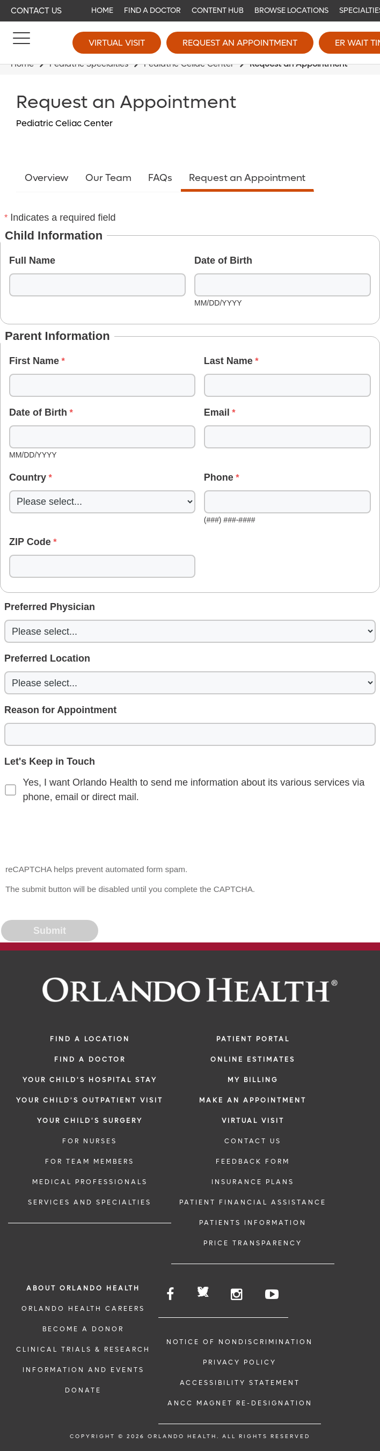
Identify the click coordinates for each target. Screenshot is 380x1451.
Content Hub (218, 10)
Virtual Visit (117, 42)
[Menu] (21, 43)
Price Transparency (252, 1243)
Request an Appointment (239, 42)
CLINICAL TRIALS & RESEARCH (83, 1349)
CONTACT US (252, 1141)
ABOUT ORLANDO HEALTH (83, 1288)
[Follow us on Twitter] (203, 1293)
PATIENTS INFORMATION (252, 1222)
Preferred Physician (49, 606)
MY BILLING (253, 1080)
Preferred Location (47, 658)
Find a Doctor (152, 10)
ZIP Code (30, 541)
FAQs (160, 178)
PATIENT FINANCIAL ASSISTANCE (252, 1202)
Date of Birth (223, 260)
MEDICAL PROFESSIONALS (90, 1182)
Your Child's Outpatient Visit (89, 1100)
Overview (47, 178)
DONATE (83, 1390)
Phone (218, 477)
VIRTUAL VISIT (253, 1120)
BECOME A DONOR (83, 1329)
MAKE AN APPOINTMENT (252, 1100)
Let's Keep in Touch (49, 761)
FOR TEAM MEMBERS (89, 1161)
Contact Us (36, 10)
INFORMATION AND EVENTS (83, 1370)
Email (217, 412)
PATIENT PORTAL (253, 1039)
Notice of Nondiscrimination (239, 1342)
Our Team (108, 178)
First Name (34, 361)
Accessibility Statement (240, 1383)
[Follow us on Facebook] (171, 1294)
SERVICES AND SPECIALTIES (89, 1202)
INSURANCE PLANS (252, 1182)
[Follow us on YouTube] (272, 1294)
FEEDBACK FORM (253, 1161)
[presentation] (83, 834)
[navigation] (190, 10)
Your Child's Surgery (90, 1120)
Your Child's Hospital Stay (90, 1080)
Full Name (32, 260)
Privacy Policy (239, 1362)
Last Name (228, 361)
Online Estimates (252, 1059)
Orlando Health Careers (83, 1308)
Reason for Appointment (60, 710)
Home (102, 10)
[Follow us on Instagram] (237, 1294)
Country (27, 477)
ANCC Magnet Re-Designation (239, 1403)
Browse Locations (291, 10)
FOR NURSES (89, 1141)
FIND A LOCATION (90, 1039)
